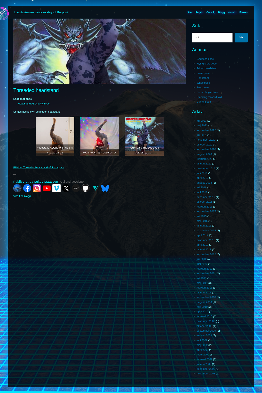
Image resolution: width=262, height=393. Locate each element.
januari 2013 (204, 249)
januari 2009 (204, 364)
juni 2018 (202, 192)
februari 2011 (204, 287)
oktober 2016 (204, 201)
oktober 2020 (204, 144)
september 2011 (206, 273)
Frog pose (203, 87)
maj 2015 (202, 220)
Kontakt (232, 12)
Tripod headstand (207, 68)
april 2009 (202, 349)
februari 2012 (204, 268)
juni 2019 (202, 173)
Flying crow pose (207, 63)
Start (190, 12)
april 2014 (202, 235)
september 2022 (206, 130)
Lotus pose (203, 73)
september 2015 (206, 211)
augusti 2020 (204, 154)
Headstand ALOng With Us (34, 103)
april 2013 (202, 244)
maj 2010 (202, 306)
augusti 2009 (204, 335)
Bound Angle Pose (208, 92)
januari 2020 (204, 163)
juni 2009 (202, 340)
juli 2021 (202, 135)
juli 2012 (202, 259)
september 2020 (206, 149)
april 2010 (202, 311)
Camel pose (204, 101)
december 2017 (206, 197)
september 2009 (206, 330)
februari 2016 (204, 206)
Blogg (221, 12)
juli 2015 (202, 216)
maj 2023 (202, 125)
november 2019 (206, 168)
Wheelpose (203, 82)
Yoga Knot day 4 (92, 152)
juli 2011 (202, 278)
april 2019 (202, 177)
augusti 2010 (204, 302)
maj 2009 (202, 344)
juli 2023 (202, 120)
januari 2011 (204, 292)
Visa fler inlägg (22, 196)
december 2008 (206, 368)
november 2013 (206, 240)
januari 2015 (204, 225)
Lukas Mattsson (22, 12)
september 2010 (206, 297)
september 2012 (206, 254)
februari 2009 (204, 359)
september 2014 (206, 230)
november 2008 (206, 373)
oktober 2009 (204, 326)
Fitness (243, 12)
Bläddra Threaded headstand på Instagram (38, 167)
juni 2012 (202, 263)
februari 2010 (204, 316)
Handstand (203, 77)
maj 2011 (202, 282)
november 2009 (206, 321)
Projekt (199, 12)
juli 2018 (202, 187)
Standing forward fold (209, 97)
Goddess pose (205, 58)
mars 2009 (203, 354)
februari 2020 (204, 158)
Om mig (210, 12)
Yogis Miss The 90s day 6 (144, 147)
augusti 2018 (204, 182)
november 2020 (206, 139)
